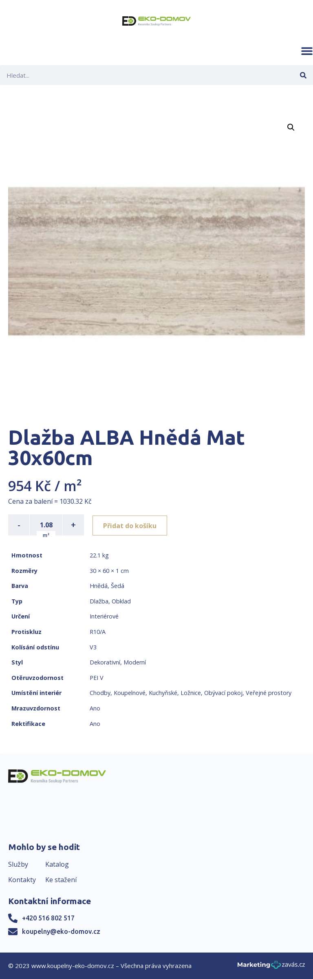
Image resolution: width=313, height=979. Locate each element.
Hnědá (99, 586)
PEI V (97, 678)
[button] (307, 51)
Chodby (100, 693)
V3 (93, 647)
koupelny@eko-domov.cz (61, 931)
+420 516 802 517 (48, 918)
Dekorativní (105, 662)
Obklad (121, 601)
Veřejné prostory (268, 693)
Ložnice (191, 693)
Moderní (134, 662)
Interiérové (104, 616)
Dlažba (99, 601)
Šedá (117, 586)
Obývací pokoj (223, 693)
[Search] (303, 75)
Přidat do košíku (131, 524)
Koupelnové (129, 693)
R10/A (98, 632)
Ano (95, 708)
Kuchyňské (163, 693)
